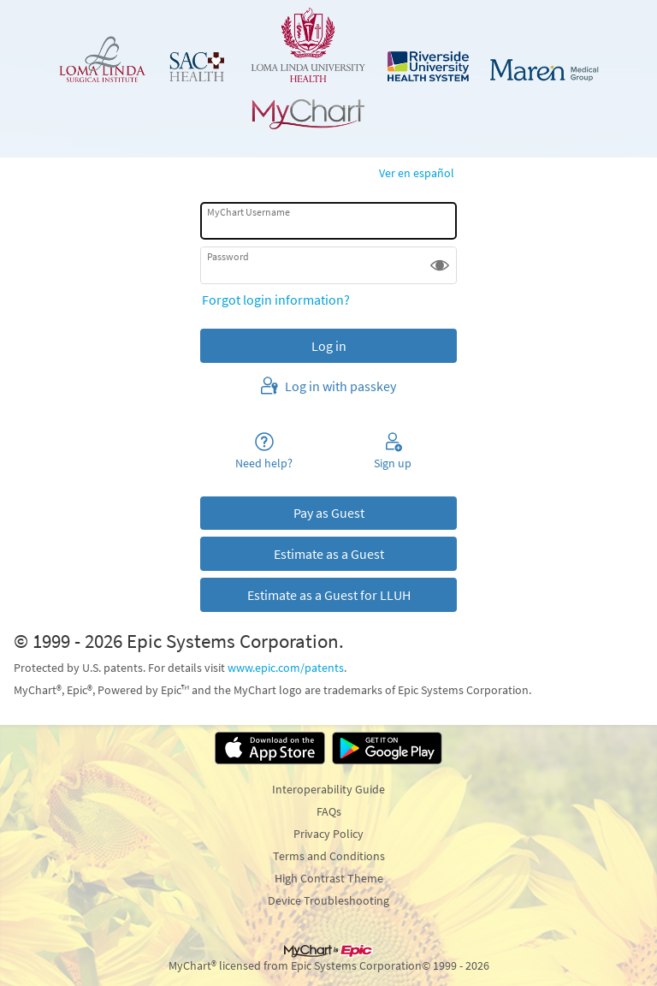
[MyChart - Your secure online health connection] (328, 68)
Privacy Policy (328, 833)
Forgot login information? (276, 299)
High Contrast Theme (329, 878)
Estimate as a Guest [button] (329, 553)
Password (228, 256)
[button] (439, 265)
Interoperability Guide (328, 789)
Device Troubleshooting (328, 900)
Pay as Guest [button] (328, 512)
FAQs (329, 811)
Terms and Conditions (329, 856)
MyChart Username (248, 211)
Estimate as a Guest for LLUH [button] (329, 594)
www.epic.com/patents (286, 667)
